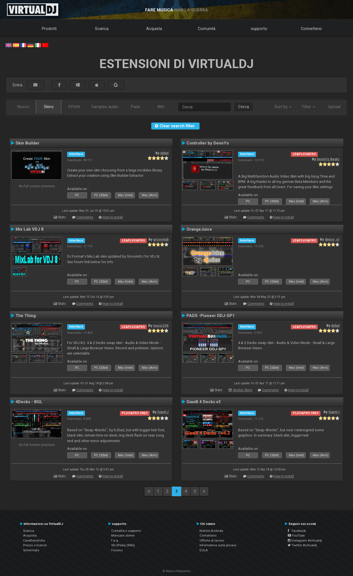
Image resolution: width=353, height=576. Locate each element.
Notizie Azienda (211, 531)
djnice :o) (332, 239)
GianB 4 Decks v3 (203, 401)
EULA (204, 550)
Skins (49, 106)
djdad (164, 153)
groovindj (160, 239)
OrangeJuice (199, 229)
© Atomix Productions (177, 571)
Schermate (31, 550)
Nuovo (23, 106)
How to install (112, 217)
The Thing (26, 315)
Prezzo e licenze (35, 545)
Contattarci (208, 535)
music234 (160, 326)
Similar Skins (242, 390)
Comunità (206, 28)
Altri (161, 106)
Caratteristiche (34, 540)
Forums (117, 550)
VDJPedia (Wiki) (123, 545)
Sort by (282, 106)
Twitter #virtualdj (302, 545)
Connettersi (311, 28)
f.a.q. (115, 540)
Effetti (74, 106)
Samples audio (104, 106)
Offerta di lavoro (212, 540)
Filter (308, 106)
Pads (135, 106)
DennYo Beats (328, 159)
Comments (84, 217)
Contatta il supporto (126, 531)
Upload (334, 106)
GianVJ (162, 412)
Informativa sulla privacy (218, 545)
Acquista (154, 28)
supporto (259, 28)
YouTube (296, 535)
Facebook (297, 531)
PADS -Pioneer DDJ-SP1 (210, 315)
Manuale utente (123, 535)
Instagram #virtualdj (305, 540)
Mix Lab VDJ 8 (30, 229)
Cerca (243, 106)
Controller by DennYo (207, 143)
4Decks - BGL (29, 401)
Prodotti (49, 28)
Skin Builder (27, 143)
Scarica (102, 28)
